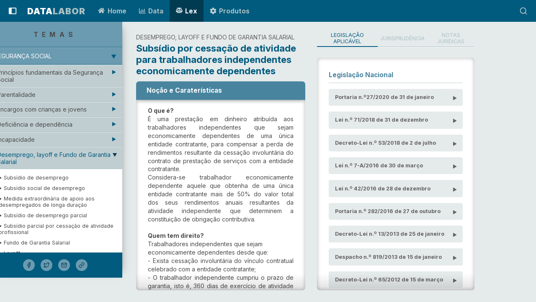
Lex (186, 11)
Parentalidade (28, 94)
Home (112, 11)
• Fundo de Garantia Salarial (46, 243)
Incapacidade (27, 139)
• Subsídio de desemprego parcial (54, 215)
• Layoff (21, 253)
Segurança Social (34, 56)
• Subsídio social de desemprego (53, 188)
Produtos (230, 11)
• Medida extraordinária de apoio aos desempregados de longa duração (58, 201)
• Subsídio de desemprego (45, 177)
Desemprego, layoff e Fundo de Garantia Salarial (65, 158)
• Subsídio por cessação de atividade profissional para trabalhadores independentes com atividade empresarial (70, 269)
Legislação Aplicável (381, 38)
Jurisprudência (442, 38)
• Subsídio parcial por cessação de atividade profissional (67, 229)
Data (151, 11)
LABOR (56, 11)
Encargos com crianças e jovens (53, 109)
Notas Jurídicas (494, 38)
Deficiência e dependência (46, 124)
